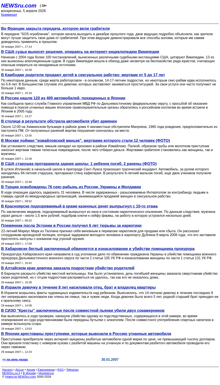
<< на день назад (15, 359)
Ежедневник (46, 369)
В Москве (29, 373)
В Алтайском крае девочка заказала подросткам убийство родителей (67, 268)
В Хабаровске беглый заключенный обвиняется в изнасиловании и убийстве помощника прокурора (98, 249)
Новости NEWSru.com (20, 376)
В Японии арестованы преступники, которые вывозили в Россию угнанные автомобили (86, 334)
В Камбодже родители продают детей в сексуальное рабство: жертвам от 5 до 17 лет (83, 75)
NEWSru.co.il (11, 373)
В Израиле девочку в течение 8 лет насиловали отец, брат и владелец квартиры (78, 287)
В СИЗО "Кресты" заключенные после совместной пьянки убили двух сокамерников (83, 310)
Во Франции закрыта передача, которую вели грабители (55, 28)
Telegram (72, 369)
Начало (7, 369)
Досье (19, 369)
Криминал (9, 15)
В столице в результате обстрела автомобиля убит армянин (59, 121)
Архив (31, 369)
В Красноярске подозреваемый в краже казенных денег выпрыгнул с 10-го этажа (79, 206)
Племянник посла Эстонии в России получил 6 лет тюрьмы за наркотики (71, 225)
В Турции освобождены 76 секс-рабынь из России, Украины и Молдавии (71, 187)
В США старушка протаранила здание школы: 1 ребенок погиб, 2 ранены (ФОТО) (79, 164)
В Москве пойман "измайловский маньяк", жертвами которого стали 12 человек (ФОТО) (85, 140)
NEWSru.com (19, 5)
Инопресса (46, 373)
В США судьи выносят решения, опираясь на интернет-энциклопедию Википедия (80, 52)
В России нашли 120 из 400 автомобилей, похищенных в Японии (63, 98)
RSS (60, 369)
